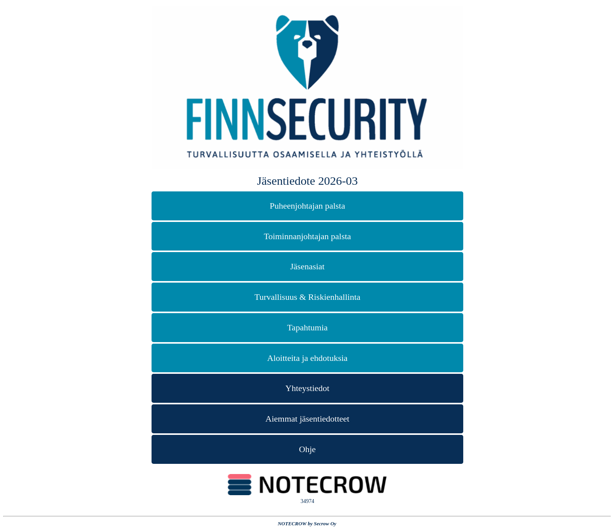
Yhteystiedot (307, 388)
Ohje (307, 449)
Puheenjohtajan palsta (307, 206)
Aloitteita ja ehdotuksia (307, 358)
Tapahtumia (307, 327)
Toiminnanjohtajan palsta (307, 236)
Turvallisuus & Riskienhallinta (308, 297)
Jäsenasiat (307, 266)
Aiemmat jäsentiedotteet (307, 419)
